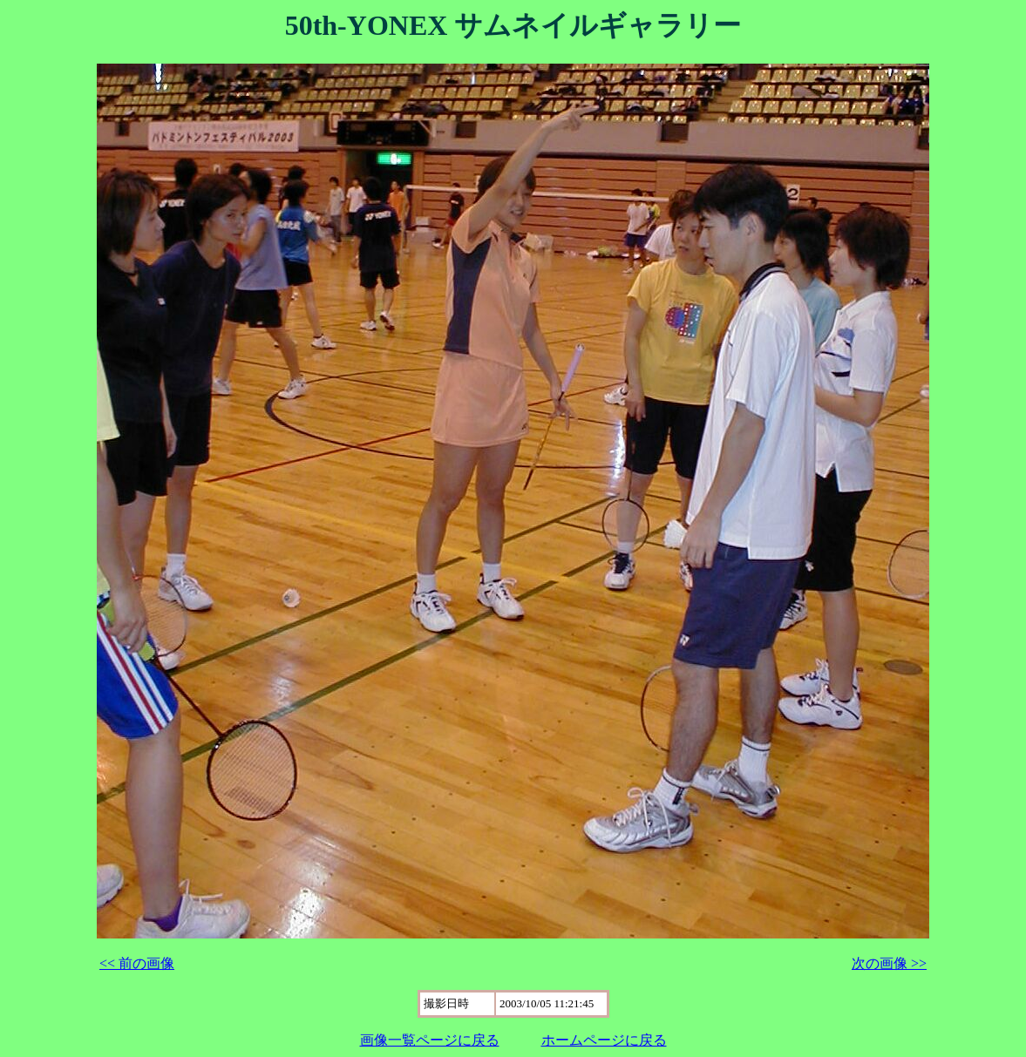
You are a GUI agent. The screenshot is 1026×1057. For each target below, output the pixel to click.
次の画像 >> (889, 963)
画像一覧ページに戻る (429, 1040)
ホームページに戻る (604, 1040)
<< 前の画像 (136, 963)
